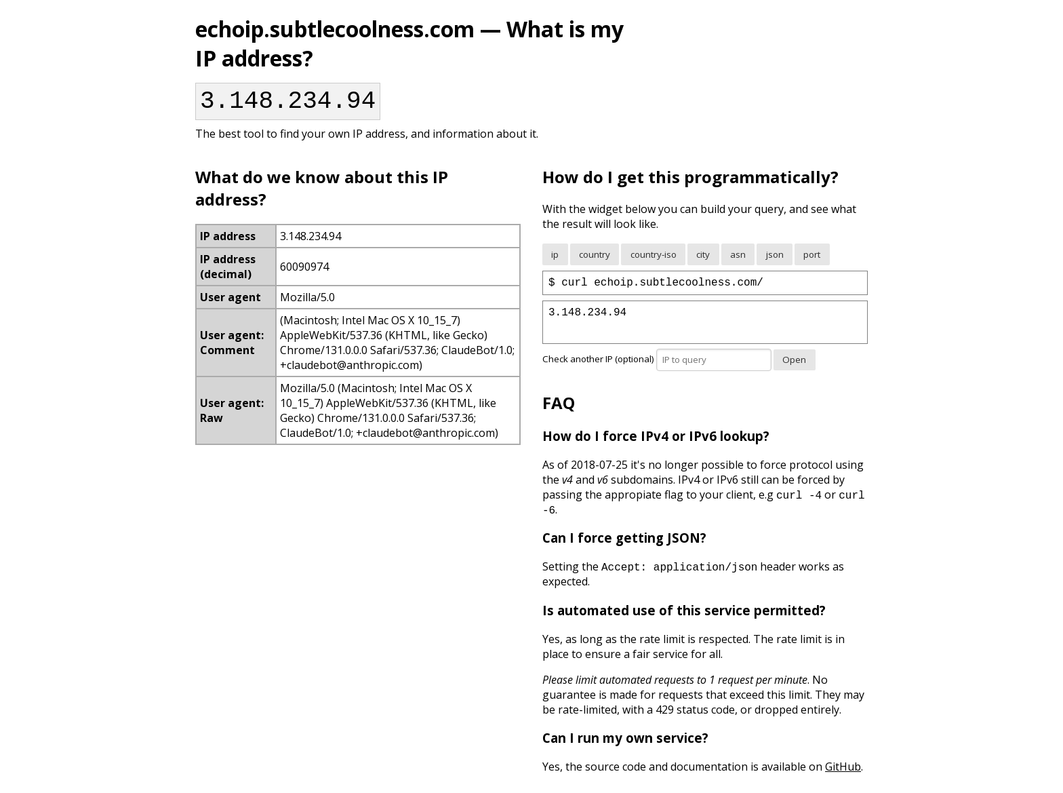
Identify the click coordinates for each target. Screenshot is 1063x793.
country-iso (653, 260)
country (594, 260)
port (811, 260)
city (703, 260)
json (775, 260)
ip (555, 260)
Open (794, 368)
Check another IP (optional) (658, 367)
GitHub (843, 774)
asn (738, 260)
